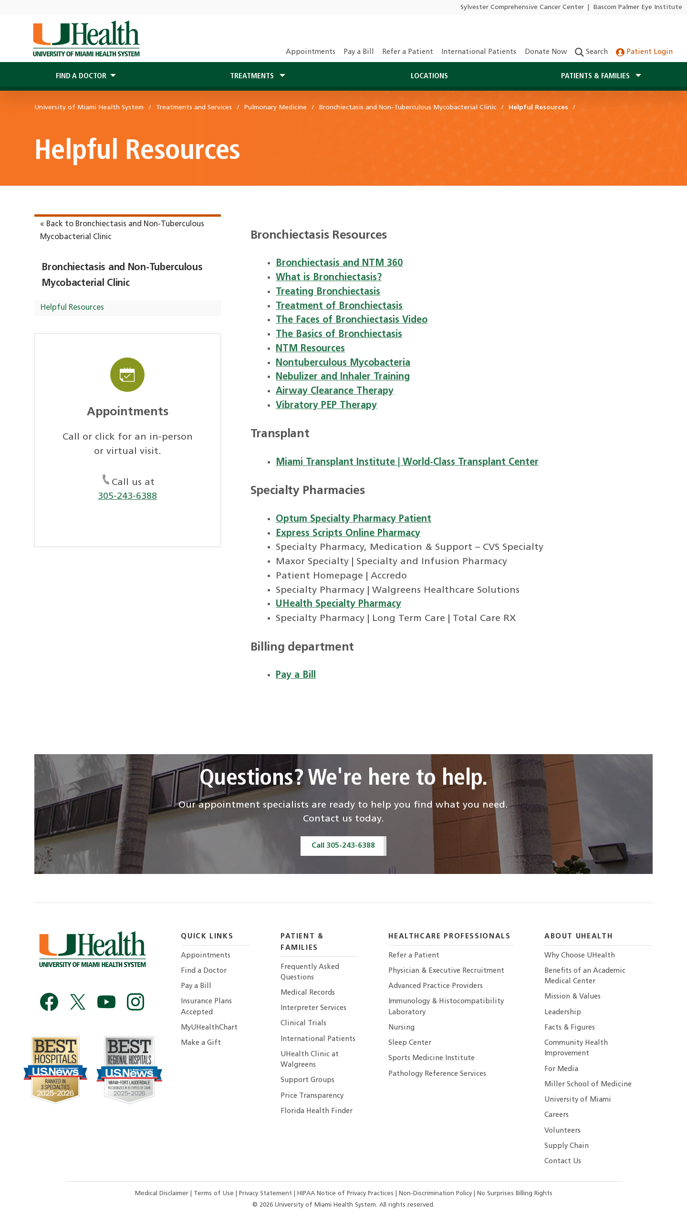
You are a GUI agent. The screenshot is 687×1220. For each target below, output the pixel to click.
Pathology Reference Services (437, 1074)
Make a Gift (201, 1043)
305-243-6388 (127, 496)
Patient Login (644, 52)
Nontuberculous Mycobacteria (343, 363)
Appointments (310, 52)
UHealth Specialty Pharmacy (338, 604)
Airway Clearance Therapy (335, 391)
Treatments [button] (253, 76)
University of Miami (577, 1100)
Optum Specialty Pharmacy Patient (353, 519)
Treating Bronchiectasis (328, 292)
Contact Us (562, 1161)
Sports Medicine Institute (431, 1058)
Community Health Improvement (576, 1048)
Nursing (401, 1027)
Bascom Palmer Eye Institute (637, 7)
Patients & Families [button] (596, 76)
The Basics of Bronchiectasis (339, 334)
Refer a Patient (407, 52)
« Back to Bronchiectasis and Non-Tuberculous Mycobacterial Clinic (122, 231)
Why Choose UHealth (579, 955)
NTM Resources (310, 349)
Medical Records (308, 993)
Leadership (562, 1012)
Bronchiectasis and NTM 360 (339, 263)
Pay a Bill (359, 52)
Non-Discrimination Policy (435, 1193)
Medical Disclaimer (162, 1193)
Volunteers (562, 1131)
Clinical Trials (303, 1023)
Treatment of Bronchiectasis (339, 306)
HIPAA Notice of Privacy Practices (345, 1193)
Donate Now (546, 52)
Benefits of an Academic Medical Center (584, 976)
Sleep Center (409, 1043)
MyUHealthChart (209, 1027)
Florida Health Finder (317, 1111)
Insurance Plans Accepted (206, 1007)
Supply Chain (566, 1146)
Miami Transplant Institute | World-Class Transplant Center (407, 462)
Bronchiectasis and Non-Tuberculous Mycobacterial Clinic (122, 275)
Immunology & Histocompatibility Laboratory (446, 1007)
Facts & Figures (569, 1027)
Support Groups (307, 1080)
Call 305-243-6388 (343, 846)
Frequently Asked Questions (310, 972)
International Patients (478, 52)
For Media (561, 1069)
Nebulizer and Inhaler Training (343, 377)
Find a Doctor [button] (81, 76)
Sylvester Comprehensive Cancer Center (522, 7)
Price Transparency (312, 1096)
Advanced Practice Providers (435, 986)
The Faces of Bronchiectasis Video (351, 320)
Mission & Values (572, 996)
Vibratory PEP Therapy (326, 405)
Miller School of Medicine (588, 1084)
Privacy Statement (266, 1193)
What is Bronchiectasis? (329, 278)
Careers (556, 1115)
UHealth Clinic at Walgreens (310, 1060)
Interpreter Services (313, 1008)
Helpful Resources (72, 308)
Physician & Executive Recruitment (446, 971)
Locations (429, 76)
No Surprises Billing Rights (514, 1193)
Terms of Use (215, 1193)
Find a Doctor (204, 971)
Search (591, 52)
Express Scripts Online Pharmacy (348, 533)
